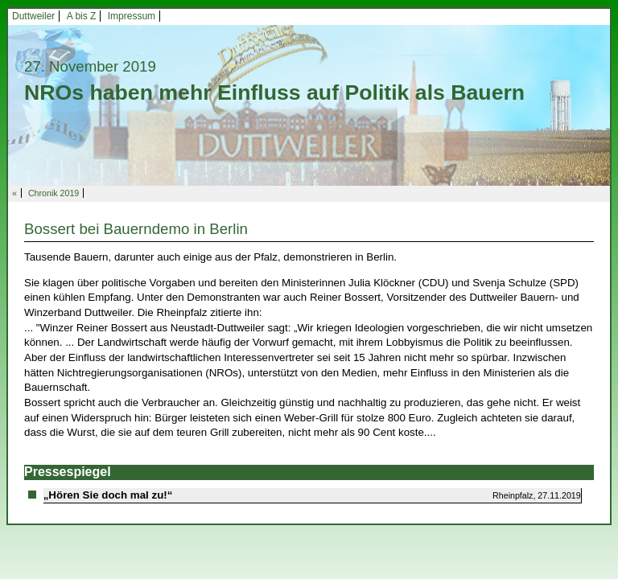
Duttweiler (33, 16)
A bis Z (82, 16)
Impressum (131, 16)
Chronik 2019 (53, 193)
